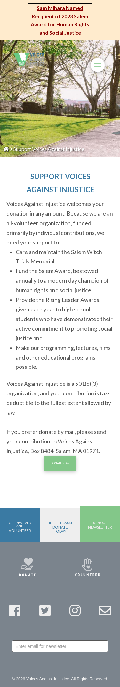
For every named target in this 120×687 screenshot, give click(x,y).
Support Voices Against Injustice (48, 149)
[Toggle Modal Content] (83, 64)
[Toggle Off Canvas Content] (98, 65)
